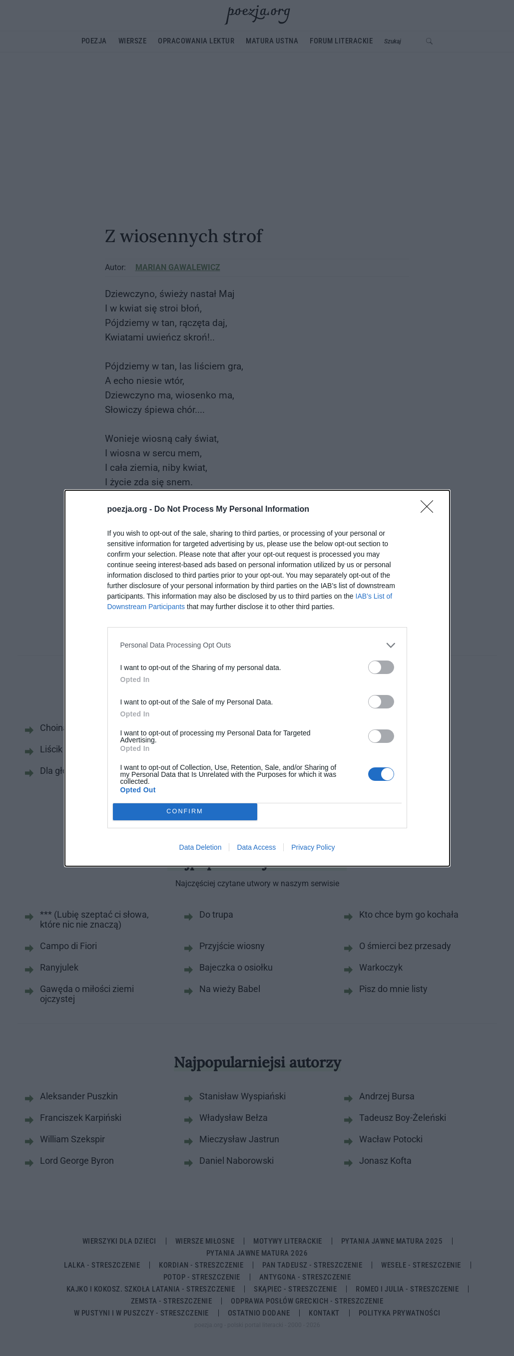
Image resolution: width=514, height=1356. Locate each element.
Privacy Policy (313, 847)
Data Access (256, 847)
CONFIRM (185, 811)
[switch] (381, 667)
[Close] (430, 509)
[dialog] (257, 678)
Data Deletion (200, 847)
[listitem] (257, 645)
